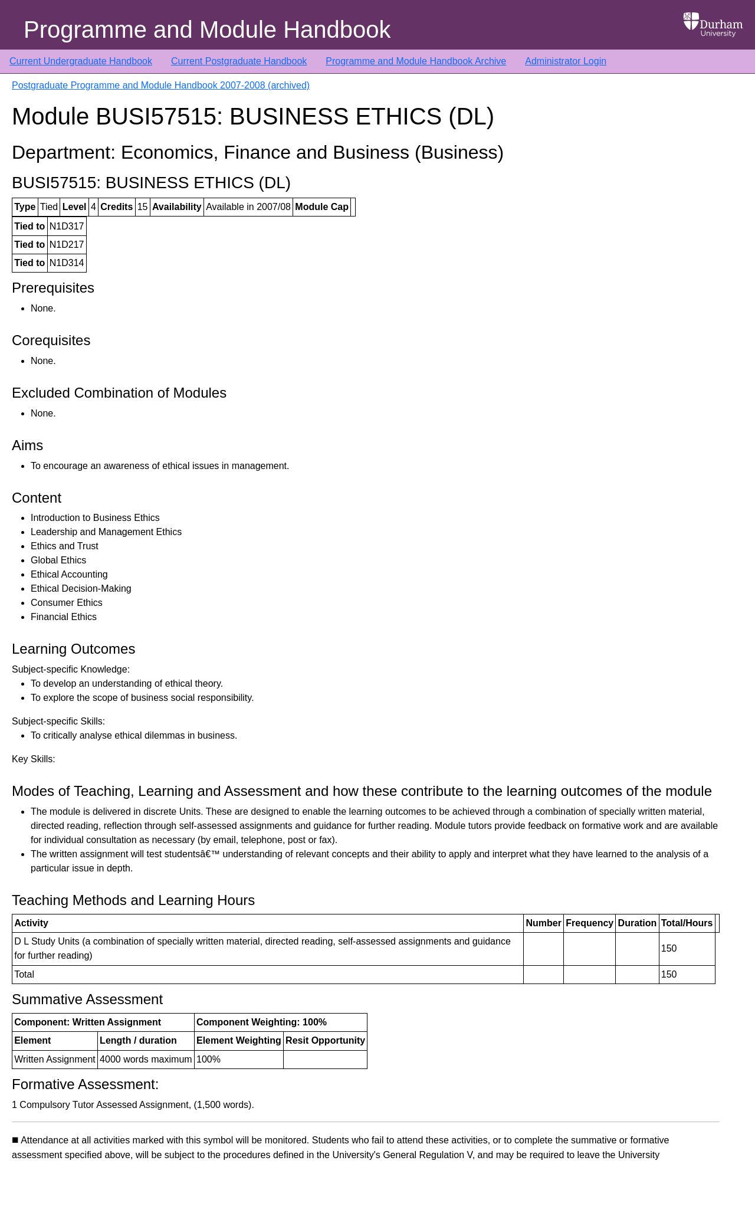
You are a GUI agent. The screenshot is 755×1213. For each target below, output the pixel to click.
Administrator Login (565, 61)
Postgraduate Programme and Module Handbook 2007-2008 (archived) (161, 85)
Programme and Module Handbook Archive (416, 61)
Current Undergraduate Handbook (80, 61)
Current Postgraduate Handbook (239, 61)
